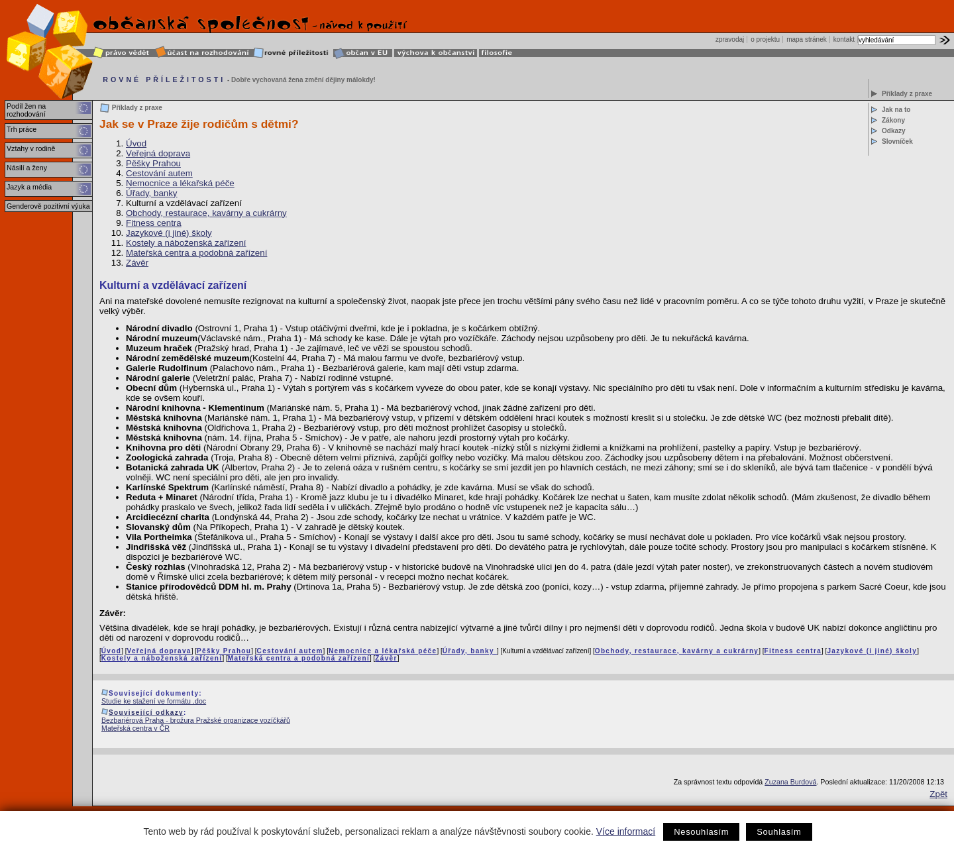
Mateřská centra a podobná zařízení (196, 253)
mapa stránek (806, 39)
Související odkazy (146, 712)
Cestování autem (159, 173)
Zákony (893, 120)
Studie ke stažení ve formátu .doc (153, 701)
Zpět (938, 794)
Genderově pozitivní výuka (48, 206)
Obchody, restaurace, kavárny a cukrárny (206, 213)
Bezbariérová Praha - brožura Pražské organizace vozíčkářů (195, 720)
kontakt (844, 39)
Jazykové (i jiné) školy (169, 233)
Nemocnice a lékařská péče (180, 183)
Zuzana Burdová (790, 782)
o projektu (765, 39)
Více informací (625, 831)
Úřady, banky (152, 193)
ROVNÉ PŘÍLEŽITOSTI (164, 79)
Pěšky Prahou (153, 163)
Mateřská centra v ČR (135, 728)
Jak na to (896, 109)
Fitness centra (154, 223)
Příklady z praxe (907, 93)
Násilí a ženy (27, 168)
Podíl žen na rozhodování (26, 110)
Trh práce (21, 129)
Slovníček (897, 141)
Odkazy (894, 130)
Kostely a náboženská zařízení (186, 243)
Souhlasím (779, 832)
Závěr (137, 263)
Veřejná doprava (158, 153)
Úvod (136, 143)
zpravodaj (730, 39)
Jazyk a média (29, 187)
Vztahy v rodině (31, 148)
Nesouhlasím (701, 832)
